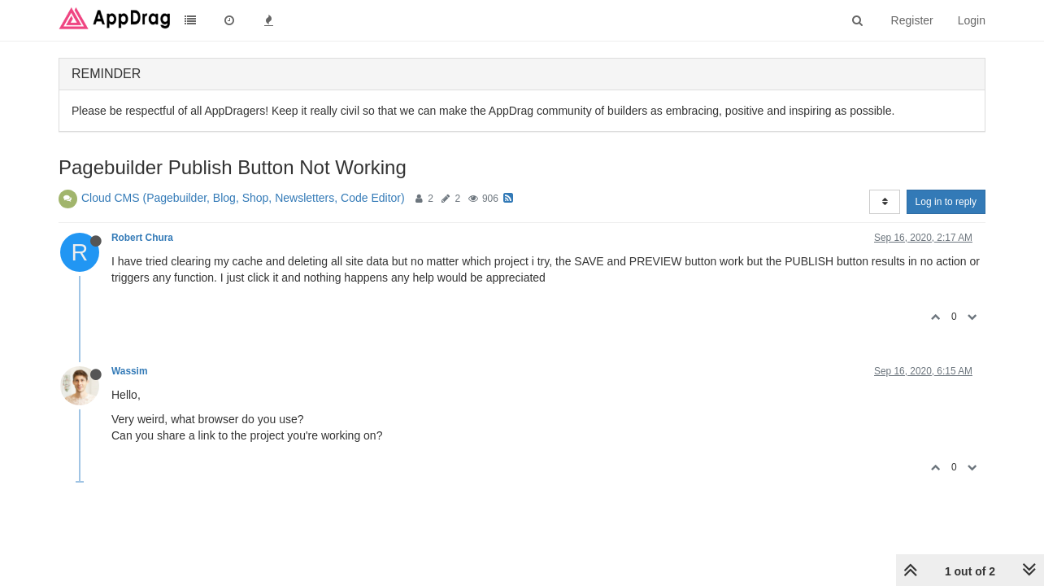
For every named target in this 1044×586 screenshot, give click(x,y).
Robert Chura (142, 237)
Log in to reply (946, 202)
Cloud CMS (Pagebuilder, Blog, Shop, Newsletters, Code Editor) (243, 197)
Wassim (129, 371)
